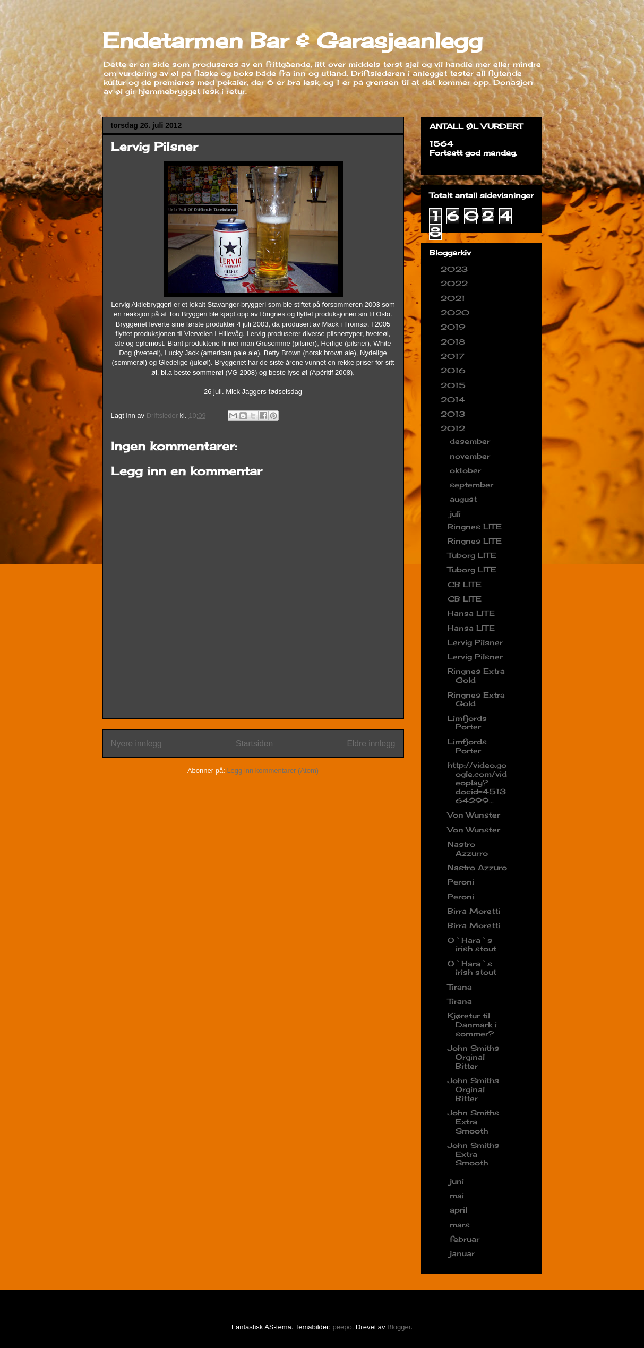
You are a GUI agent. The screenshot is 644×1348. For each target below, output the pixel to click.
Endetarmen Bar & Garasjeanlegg (292, 41)
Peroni (461, 881)
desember (471, 440)
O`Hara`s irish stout (472, 944)
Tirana (460, 986)
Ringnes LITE (475, 526)
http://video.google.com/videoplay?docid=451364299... (477, 782)
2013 (454, 413)
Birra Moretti (474, 910)
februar (466, 1238)
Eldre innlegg (371, 743)
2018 (454, 341)
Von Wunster (474, 814)
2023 (455, 268)
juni (458, 1181)
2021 (454, 298)
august (464, 498)
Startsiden (254, 743)
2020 (456, 312)
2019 (454, 326)
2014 (454, 399)
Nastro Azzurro (468, 848)
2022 (455, 283)
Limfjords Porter (467, 723)
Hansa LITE (471, 612)
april (460, 1209)
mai (458, 1195)
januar (463, 1253)
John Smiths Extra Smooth (473, 1121)
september (473, 484)
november (471, 455)
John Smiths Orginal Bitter (473, 1056)
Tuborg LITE (472, 555)
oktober (467, 470)
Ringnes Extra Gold (476, 675)
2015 (454, 385)
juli (456, 513)
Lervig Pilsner (475, 642)
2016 (454, 370)
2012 (454, 428)
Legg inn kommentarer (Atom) (273, 771)
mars (461, 1224)
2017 (454, 355)
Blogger (398, 1327)
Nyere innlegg (136, 743)
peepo (342, 1327)
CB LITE (465, 584)
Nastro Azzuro (477, 867)
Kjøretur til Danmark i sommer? (472, 1024)
